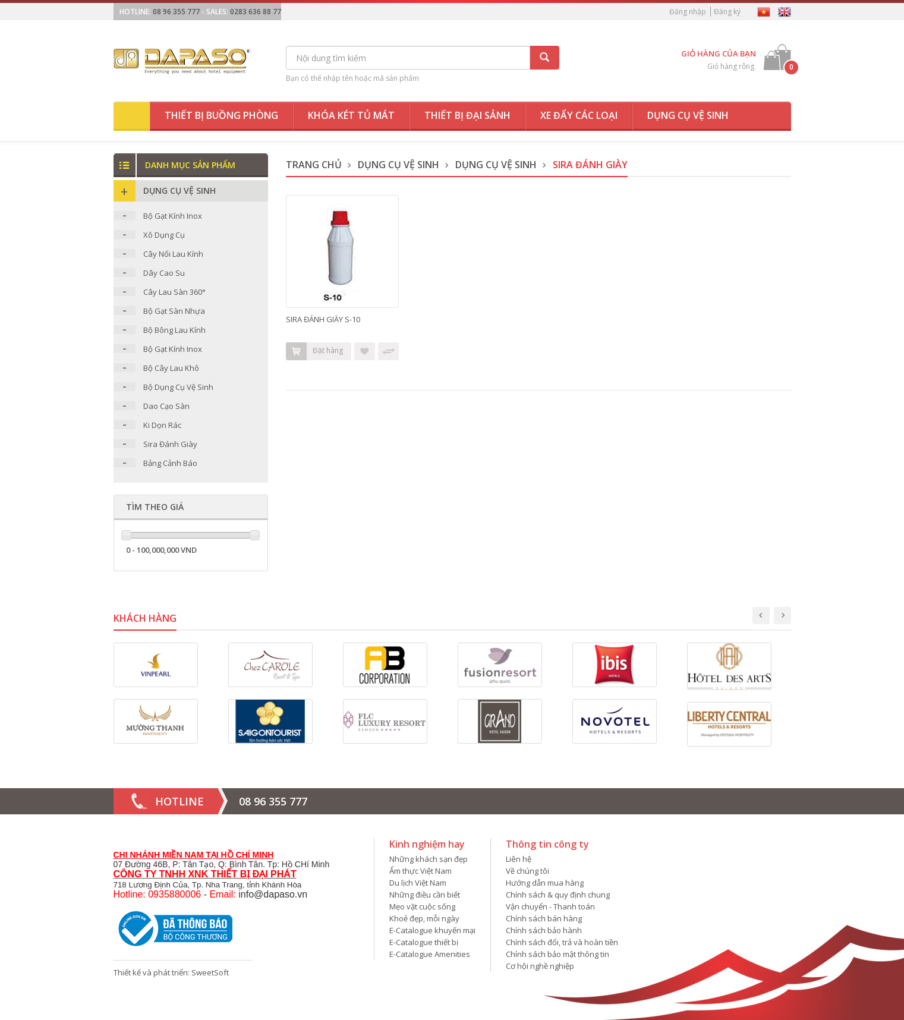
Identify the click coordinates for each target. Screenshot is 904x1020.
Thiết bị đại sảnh (467, 115)
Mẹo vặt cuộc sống (422, 906)
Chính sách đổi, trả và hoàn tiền (562, 942)
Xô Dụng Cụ (164, 234)
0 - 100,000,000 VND (161, 549)
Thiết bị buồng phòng (221, 115)
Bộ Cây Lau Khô (171, 368)
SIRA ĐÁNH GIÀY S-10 (323, 319)
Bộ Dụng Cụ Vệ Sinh (178, 387)
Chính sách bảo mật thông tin (557, 954)
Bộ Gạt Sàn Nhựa (174, 311)
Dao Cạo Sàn (166, 406)
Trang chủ (314, 164)
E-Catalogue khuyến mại (432, 930)
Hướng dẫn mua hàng (545, 882)
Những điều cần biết (424, 894)
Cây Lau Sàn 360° (174, 292)
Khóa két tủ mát (351, 115)
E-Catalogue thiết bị (423, 942)
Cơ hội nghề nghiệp (540, 966)
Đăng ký (727, 12)
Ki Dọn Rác (162, 425)
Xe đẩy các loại (579, 115)
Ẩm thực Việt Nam (420, 870)
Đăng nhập (687, 12)
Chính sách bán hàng (544, 918)
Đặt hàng (314, 351)
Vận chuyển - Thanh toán (550, 906)
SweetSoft (210, 972)
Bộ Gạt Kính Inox (172, 215)
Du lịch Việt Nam (417, 882)
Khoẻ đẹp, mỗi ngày (424, 918)
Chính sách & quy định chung (558, 894)
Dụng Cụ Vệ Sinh (398, 164)
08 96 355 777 (176, 12)
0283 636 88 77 (255, 12)
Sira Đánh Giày (170, 444)
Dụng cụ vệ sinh (688, 115)
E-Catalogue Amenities (429, 954)
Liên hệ (518, 859)
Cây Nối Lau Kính (173, 253)
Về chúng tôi (527, 870)
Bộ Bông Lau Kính (174, 330)
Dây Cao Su (164, 272)
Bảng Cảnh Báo (170, 463)
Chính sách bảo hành (544, 930)
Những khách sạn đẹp (428, 859)
